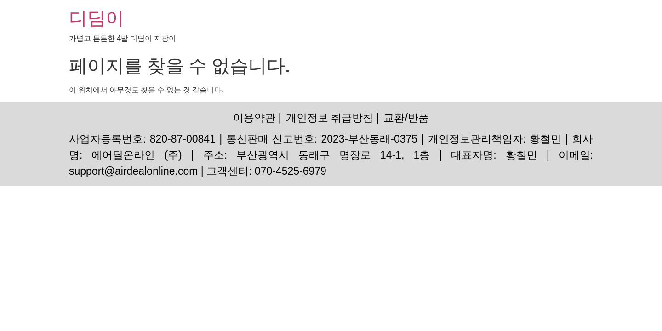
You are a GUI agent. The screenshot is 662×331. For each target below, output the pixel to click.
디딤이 (96, 18)
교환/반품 (405, 118)
